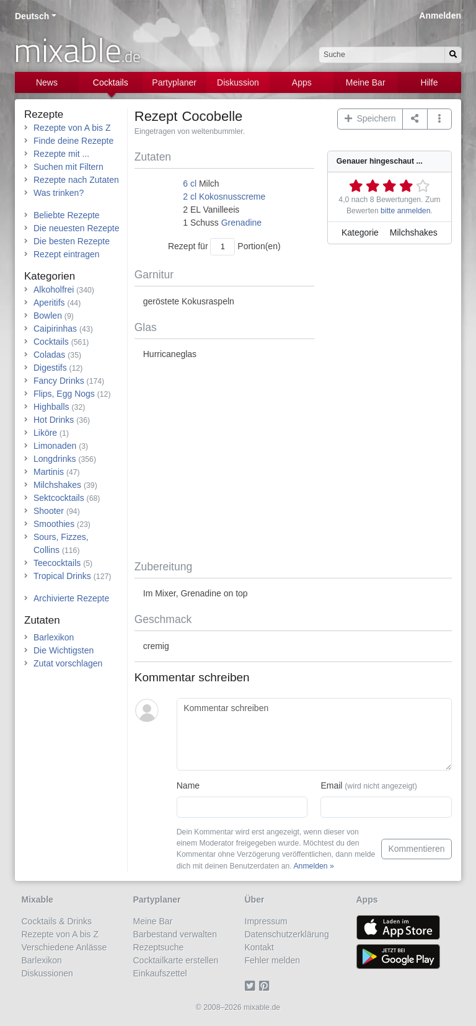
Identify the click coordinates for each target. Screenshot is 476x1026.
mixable (77, 49)
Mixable (37, 899)
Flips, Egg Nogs (64, 394)
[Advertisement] (293, 460)
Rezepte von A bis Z (72, 128)
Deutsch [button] (32, 16)
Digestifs (50, 368)
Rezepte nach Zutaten (76, 180)
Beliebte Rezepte (66, 215)
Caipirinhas (55, 329)
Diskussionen (47, 973)
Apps (302, 82)
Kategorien (49, 276)
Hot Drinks (53, 420)
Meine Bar (366, 82)
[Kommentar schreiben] (314, 734)
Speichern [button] (370, 118)
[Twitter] (252, 986)
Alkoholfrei (53, 289)
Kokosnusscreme (232, 196)
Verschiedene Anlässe (64, 947)
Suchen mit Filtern (68, 167)
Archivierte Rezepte (71, 598)
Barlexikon (53, 637)
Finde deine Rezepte (73, 141)
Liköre (45, 433)
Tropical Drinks (62, 576)
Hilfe (429, 82)
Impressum (266, 921)
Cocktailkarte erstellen (176, 960)
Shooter (48, 511)
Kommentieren (416, 849)
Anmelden (440, 15)
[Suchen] (453, 54)
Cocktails (110, 82)
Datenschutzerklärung (287, 934)
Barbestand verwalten (175, 934)
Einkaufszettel (160, 973)
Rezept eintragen (66, 254)
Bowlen (47, 316)
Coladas (49, 355)
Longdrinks (54, 459)
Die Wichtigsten (63, 650)
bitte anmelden (405, 210)
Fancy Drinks (58, 381)
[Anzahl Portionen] (222, 246)
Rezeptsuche (158, 947)
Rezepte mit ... (61, 154)
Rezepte (43, 114)
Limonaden (54, 446)
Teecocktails (57, 563)
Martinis (48, 472)
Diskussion (238, 82)
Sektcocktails (58, 498)
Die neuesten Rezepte (76, 228)
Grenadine (241, 223)
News (47, 82)
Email (368, 785)
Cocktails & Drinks (57, 921)
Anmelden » (313, 866)
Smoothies (53, 524)
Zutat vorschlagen (67, 663)
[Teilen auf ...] (415, 119)
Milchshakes (57, 485)
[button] (439, 119)
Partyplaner (174, 82)
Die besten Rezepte (71, 241)
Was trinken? (58, 193)
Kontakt (259, 947)
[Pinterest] (266, 986)
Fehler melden (273, 960)
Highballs (51, 407)
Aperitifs (49, 302)
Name (188, 785)
